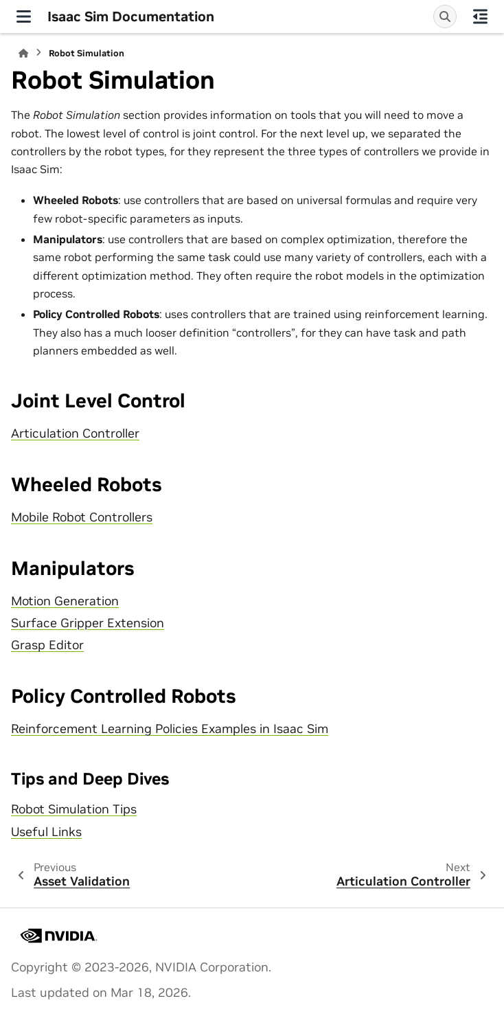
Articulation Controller (75, 433)
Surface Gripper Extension (87, 623)
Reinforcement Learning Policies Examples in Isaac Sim (169, 728)
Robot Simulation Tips (74, 809)
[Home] (23, 53)
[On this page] (480, 16)
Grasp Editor (47, 645)
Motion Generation (65, 601)
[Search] (445, 16)
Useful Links (46, 832)
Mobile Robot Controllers (81, 517)
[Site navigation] (23, 16)
